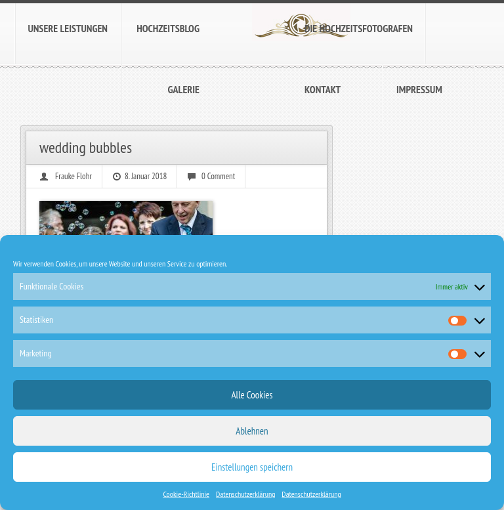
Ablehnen (252, 431)
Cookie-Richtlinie (186, 494)
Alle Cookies (251, 395)
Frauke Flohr (73, 176)
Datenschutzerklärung (245, 494)
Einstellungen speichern (252, 467)
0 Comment (218, 176)
